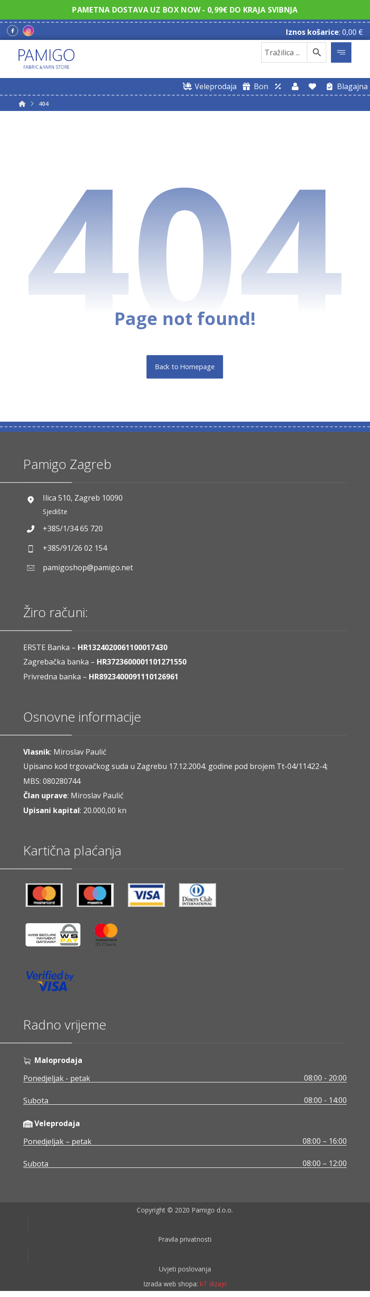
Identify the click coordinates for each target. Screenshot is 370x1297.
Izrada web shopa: (170, 1289)
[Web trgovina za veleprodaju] (208, 86)
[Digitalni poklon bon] (253, 86)
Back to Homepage (185, 367)
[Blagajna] (345, 86)
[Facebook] (12, 31)
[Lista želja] (312, 86)
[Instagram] (28, 31)
